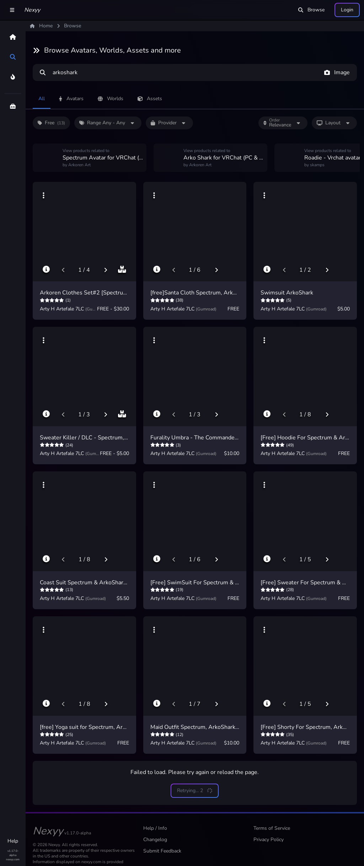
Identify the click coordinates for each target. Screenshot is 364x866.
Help (12, 841)
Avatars (71, 98)
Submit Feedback (162, 851)
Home (41, 25)
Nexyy (32, 10)
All (41, 98)
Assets (150, 98)
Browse (311, 9)
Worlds (110, 98)
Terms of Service (271, 828)
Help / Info (155, 828)
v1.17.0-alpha (12, 853)
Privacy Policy (268, 839)
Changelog (155, 839)
